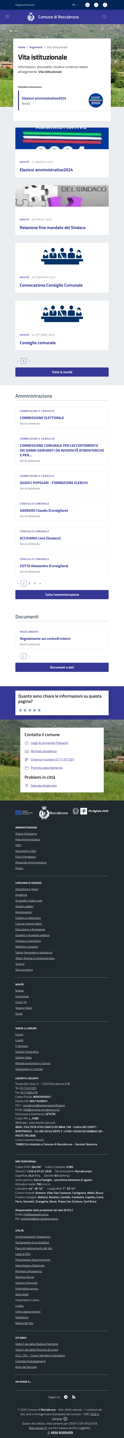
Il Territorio (21, 1046)
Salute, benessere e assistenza (33, 952)
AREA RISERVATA (60, 1432)
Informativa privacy (27, 1288)
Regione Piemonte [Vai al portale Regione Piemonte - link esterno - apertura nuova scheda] (25, 5)
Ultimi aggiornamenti (27, 1311)
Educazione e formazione (30, 929)
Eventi (19, 1034)
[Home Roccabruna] (51, 16)
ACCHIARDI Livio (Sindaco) (40, 538)
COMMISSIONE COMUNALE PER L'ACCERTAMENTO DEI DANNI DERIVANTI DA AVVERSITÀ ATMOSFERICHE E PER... (62, 450)
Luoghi (19, 1040)
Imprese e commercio (28, 941)
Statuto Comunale (26, 1283)
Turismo (19, 964)
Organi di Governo (26, 833)
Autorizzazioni (23, 912)
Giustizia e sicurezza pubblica (32, 935)
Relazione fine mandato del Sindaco (52, 227)
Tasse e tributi (23, 1008)
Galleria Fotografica (27, 1052)
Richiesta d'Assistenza (28, 1271)
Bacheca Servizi (24, 1277)
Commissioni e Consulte (37, 411)
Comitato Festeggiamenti (30, 1361)
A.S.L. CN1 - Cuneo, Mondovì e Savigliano (40, 1355)
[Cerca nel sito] (104, 17)
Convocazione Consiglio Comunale (51, 285)
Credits (19, 1306)
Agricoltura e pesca (26, 889)
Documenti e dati (62, 667)
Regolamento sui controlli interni (45, 638)
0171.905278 (29, 1092)
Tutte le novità (62, 372)
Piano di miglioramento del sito (33, 1248)
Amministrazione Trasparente (32, 1236)
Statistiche (21, 1317)
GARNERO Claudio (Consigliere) (44, 510)
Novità (25, 162)
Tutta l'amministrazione (62, 594)
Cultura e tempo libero (28, 923)
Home (21, 47)
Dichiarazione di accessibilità (32, 1242)
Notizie (19, 990)
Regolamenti (29, 632)
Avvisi (18, 1013)
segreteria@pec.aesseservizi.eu (39, 1219)
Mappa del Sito (24, 1323)
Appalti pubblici (24, 906)
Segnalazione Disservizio (30, 1265)
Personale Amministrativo (30, 862)
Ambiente (21, 895)
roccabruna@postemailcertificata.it (44, 1105)
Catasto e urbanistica (28, 918)
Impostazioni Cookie (27, 1300)
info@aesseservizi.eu (35, 1214)
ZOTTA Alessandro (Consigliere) (44, 566)
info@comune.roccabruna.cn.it (41, 1109)
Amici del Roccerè (26, 1367)
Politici (19, 868)
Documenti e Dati (25, 851)
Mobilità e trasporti (26, 946)
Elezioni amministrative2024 (44, 98)
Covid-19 (20, 1002)
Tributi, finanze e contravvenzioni (35, 958)
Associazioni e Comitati (29, 1069)
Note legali (21, 1294)
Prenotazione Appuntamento (32, 1260)
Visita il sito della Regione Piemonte (36, 1344)
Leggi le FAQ (22, 1254)
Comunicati (22, 996)
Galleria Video (23, 1057)
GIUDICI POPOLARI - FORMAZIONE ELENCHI (54, 482)
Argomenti (35, 47)
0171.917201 (28, 1088)
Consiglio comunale (38, 342)
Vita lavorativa (24, 969)
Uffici (18, 845)
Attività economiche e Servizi (32, 1063)
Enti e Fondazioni (25, 856)
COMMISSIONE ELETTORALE (42, 417)
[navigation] (7, 16)
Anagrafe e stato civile (28, 900)
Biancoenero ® (38, 1428)
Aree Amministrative (27, 839)
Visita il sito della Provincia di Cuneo (36, 1349)
